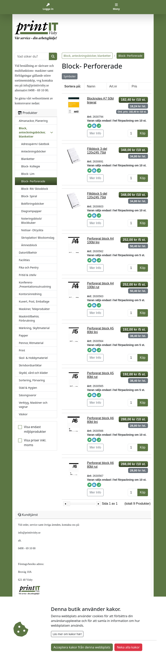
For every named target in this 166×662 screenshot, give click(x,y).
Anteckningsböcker (33, 151)
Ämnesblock (29, 245)
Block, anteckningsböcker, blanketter (87, 56)
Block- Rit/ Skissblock (34, 189)
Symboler (70, 76)
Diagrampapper (31, 211)
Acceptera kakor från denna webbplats (82, 647)
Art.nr (113, 86)
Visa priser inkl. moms (35, 442)
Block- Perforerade (33, 181)
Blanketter (28, 159)
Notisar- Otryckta (32, 230)
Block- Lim (28, 174)
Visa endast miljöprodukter (35, 429)
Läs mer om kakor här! (67, 634)
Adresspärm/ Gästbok (35, 144)
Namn (91, 86)
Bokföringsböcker (32, 203)
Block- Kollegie (30, 166)
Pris (134, 86)
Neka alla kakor (128, 647)
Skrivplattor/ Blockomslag (37, 237)
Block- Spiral (29, 196)
